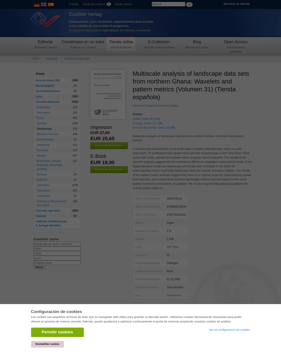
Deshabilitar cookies (47, 344)
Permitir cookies (57, 332)
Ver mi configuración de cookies (229, 329)
